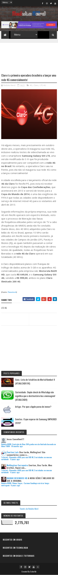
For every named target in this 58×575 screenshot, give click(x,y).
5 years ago (14, 459)
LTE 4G (43, 85)
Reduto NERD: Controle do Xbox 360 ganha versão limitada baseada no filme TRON (28, 445)
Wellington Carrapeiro (17, 465)
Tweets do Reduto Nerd (29, 508)
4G (31, 85)
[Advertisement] (29, 56)
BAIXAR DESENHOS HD (17, 478)
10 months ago (17, 446)
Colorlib (33, 571)
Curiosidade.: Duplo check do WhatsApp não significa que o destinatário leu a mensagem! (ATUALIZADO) (35, 395)
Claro (36, 85)
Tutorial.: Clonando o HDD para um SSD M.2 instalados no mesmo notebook (26, 458)
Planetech (12, 292)
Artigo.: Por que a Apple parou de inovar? (33, 406)
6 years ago (14, 472)
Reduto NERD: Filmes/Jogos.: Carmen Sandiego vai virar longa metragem (25, 484)
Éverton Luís (13, 452)
